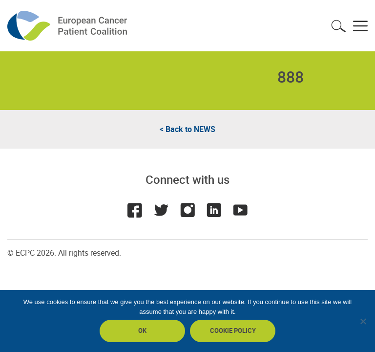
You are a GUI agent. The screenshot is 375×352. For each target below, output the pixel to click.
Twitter (161, 210)
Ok (142, 330)
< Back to (187, 129)
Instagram (187, 210)
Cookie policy (233, 330)
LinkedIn (214, 210)
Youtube (240, 210)
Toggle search (338, 26)
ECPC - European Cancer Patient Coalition (68, 25)
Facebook (134, 210)
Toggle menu (360, 26)
